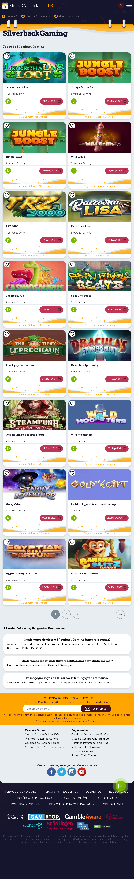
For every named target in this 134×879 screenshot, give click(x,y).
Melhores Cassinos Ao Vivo (42, 738)
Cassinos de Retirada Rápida (42, 742)
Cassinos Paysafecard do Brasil (90, 742)
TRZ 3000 (35, 648)
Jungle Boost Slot (98, 644)
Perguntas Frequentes (61, 791)
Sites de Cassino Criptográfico (90, 738)
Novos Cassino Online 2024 (42, 734)
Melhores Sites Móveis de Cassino (46, 747)
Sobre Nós (93, 791)
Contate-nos (113, 804)
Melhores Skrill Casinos (85, 747)
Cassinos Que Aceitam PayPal (90, 734)
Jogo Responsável (75, 798)
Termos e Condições (20, 791)
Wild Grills (22, 648)
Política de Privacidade (35, 798)
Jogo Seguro (107, 798)
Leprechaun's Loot (73, 644)
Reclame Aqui (119, 791)
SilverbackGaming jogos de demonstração (39, 682)
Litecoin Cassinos (82, 751)
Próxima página (105, 614)
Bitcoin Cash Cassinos (85, 755)
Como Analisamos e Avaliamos (72, 804)
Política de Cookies (26, 804)
